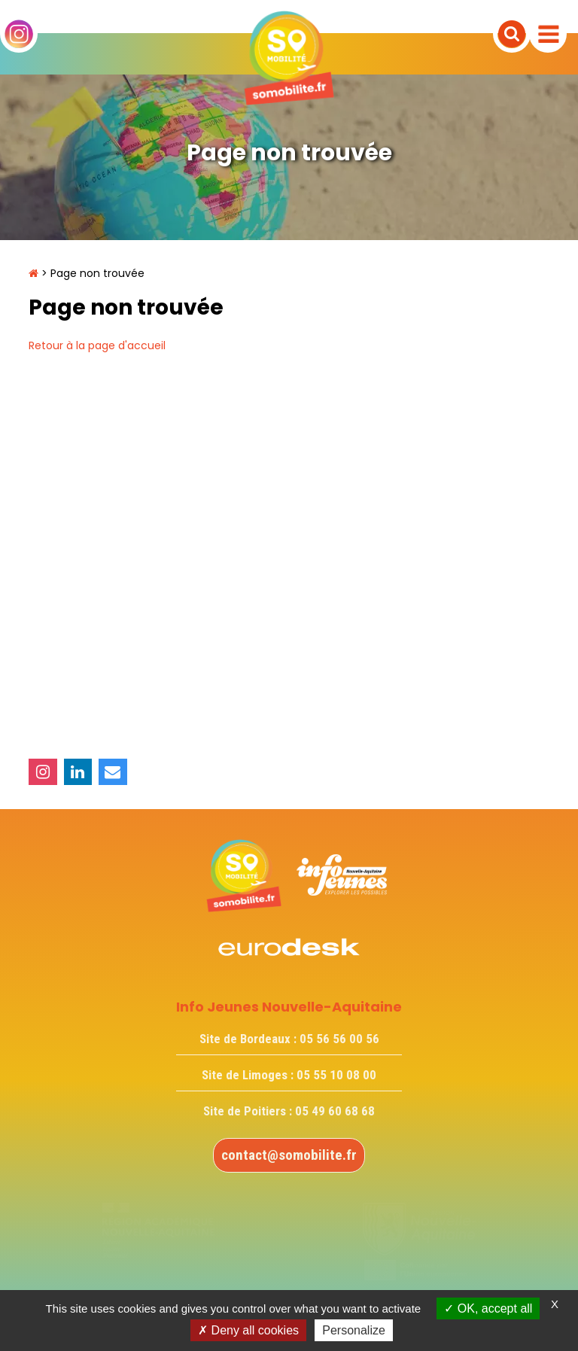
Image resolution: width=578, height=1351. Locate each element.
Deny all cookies (248, 1330)
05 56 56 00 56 (339, 1038)
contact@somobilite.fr (289, 1155)
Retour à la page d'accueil (97, 345)
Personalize (353, 1330)
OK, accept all (488, 1308)
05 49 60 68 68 (335, 1110)
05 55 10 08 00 (336, 1074)
